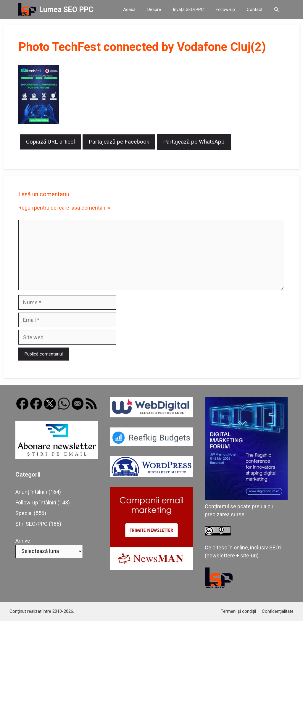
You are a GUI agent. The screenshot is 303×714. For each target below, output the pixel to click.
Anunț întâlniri (31, 492)
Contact (254, 9)
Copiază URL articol (50, 141)
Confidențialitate (278, 611)
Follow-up (225, 9)
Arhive (22, 541)
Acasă (129, 9)
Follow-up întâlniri (35, 502)
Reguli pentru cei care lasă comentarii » (64, 208)
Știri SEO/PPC (31, 524)
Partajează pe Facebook (119, 141)
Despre (154, 9)
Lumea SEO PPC (66, 9)
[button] (276, 9)
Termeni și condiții (238, 611)
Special (24, 513)
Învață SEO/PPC (188, 9)
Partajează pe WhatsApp (194, 141)
